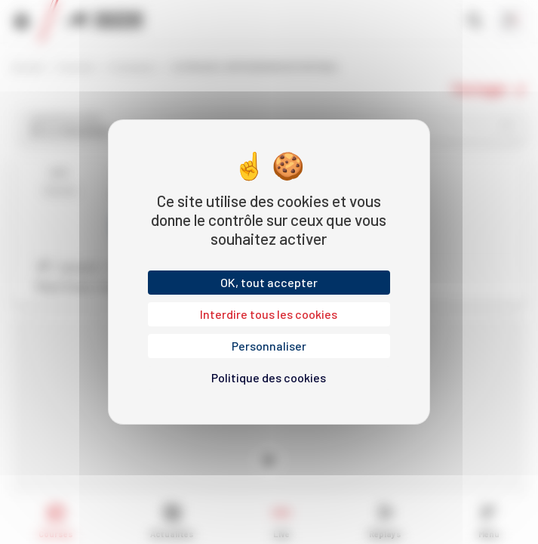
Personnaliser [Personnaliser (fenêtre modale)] (269, 345)
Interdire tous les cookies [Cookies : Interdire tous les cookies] (268, 314)
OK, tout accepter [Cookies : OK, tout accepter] (269, 282)
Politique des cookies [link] (268, 377)
